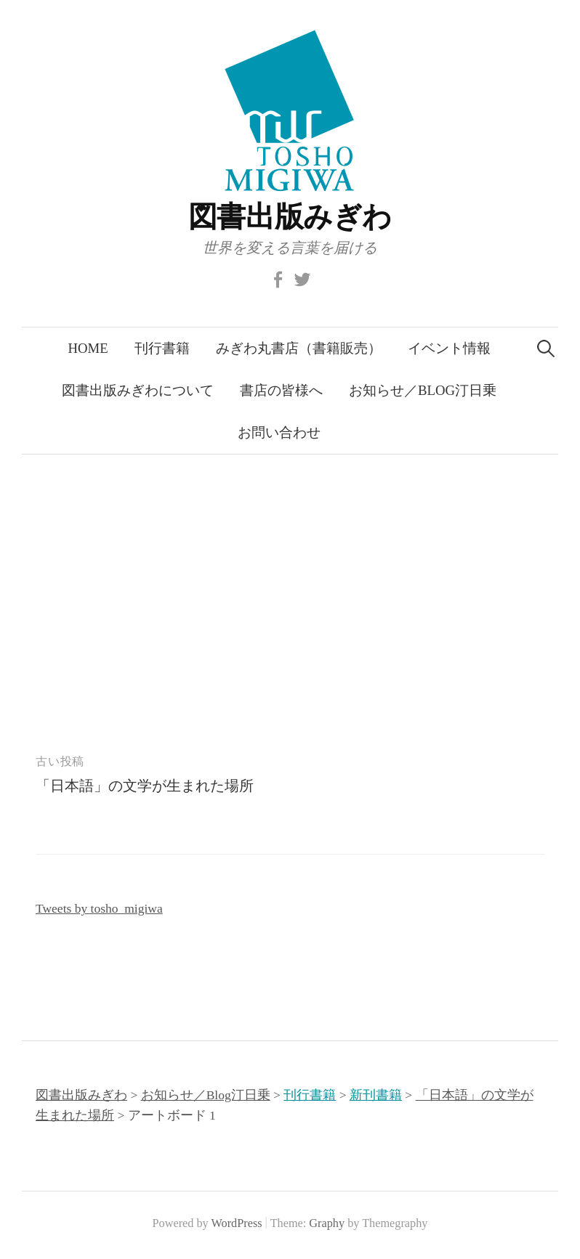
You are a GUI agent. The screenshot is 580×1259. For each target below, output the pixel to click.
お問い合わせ (279, 432)
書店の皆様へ (281, 390)
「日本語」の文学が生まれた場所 (145, 786)
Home (88, 348)
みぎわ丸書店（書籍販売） (299, 348)
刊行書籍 (162, 348)
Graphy (327, 1223)
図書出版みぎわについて (138, 390)
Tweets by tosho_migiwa (99, 908)
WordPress (237, 1223)
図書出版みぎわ (290, 216)
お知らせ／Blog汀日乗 (422, 390)
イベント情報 (449, 348)
